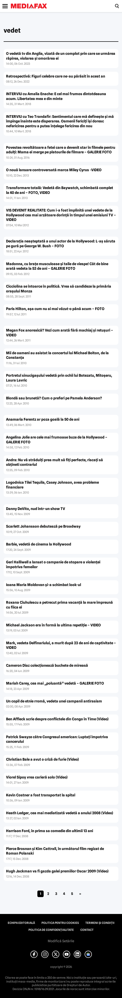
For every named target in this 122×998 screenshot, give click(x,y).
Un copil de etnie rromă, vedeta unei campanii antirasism (54, 701)
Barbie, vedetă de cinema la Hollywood (38, 544)
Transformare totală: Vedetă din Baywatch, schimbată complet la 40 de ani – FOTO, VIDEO (59, 190)
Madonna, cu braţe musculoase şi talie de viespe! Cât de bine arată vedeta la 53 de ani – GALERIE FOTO (57, 266)
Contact (87, 930)
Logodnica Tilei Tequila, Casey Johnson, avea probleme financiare (52, 484)
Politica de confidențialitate (51, 930)
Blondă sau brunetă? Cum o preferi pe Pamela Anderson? (54, 398)
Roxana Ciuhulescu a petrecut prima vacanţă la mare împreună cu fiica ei (59, 604)
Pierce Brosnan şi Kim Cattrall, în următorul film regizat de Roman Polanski (55, 851)
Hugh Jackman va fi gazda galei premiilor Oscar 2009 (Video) (57, 871)
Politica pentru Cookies (60, 923)
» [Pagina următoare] (80, 894)
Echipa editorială (21, 923)
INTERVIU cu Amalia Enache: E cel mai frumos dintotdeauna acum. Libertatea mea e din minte (56, 96)
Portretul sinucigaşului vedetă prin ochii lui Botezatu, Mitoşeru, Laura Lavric (59, 377)
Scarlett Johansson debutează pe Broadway (43, 526)
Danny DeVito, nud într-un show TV (35, 509)
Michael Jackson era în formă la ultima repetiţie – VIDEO (53, 625)
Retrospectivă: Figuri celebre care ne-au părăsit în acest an (55, 76)
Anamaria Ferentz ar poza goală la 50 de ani (42, 419)
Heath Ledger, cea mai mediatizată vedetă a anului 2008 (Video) (59, 813)
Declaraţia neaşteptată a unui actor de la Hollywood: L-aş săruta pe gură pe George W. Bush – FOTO (60, 243)
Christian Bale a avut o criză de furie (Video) (42, 759)
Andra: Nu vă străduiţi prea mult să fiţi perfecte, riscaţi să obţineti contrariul (54, 462)
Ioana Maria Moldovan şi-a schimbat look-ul (43, 585)
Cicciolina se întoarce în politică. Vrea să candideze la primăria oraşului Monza (58, 288)
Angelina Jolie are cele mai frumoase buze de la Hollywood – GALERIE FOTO (56, 439)
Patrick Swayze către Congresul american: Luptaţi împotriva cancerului (57, 739)
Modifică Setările (61, 941)
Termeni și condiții (100, 923)
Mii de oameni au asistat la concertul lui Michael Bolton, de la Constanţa (57, 355)
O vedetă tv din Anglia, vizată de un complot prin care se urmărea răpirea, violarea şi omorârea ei (60, 56)
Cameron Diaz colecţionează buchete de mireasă (47, 665)
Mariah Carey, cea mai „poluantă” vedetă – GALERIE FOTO (55, 683)
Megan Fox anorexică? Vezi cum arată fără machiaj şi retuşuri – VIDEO (59, 332)
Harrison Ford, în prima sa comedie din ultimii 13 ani (49, 831)
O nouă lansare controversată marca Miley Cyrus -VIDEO (54, 170)
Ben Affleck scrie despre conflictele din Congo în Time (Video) (57, 719)
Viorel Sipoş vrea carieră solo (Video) (37, 777)
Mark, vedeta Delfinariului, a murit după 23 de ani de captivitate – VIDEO (61, 645)
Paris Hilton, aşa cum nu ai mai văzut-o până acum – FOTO (55, 309)
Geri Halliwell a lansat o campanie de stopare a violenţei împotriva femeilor (53, 564)
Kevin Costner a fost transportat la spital (40, 795)
